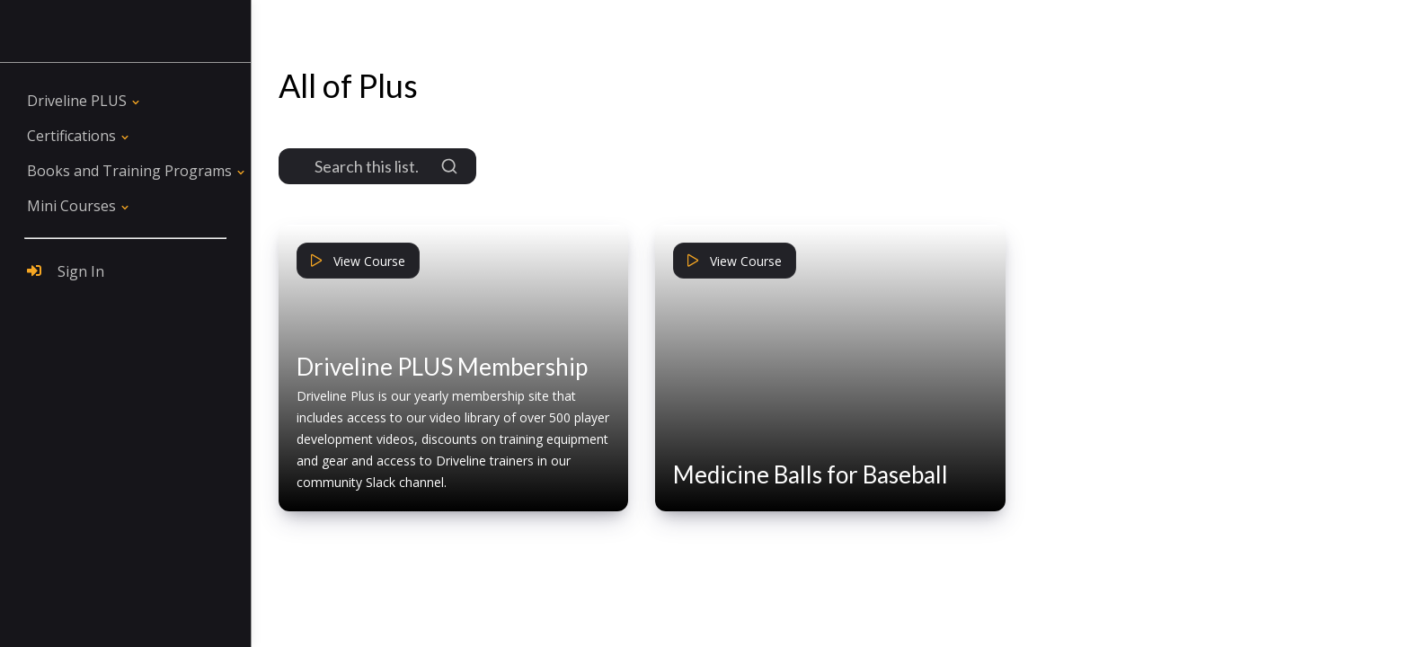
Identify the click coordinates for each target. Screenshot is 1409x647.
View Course (358, 261)
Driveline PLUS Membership (442, 366)
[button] (85, 100)
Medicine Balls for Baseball (810, 474)
